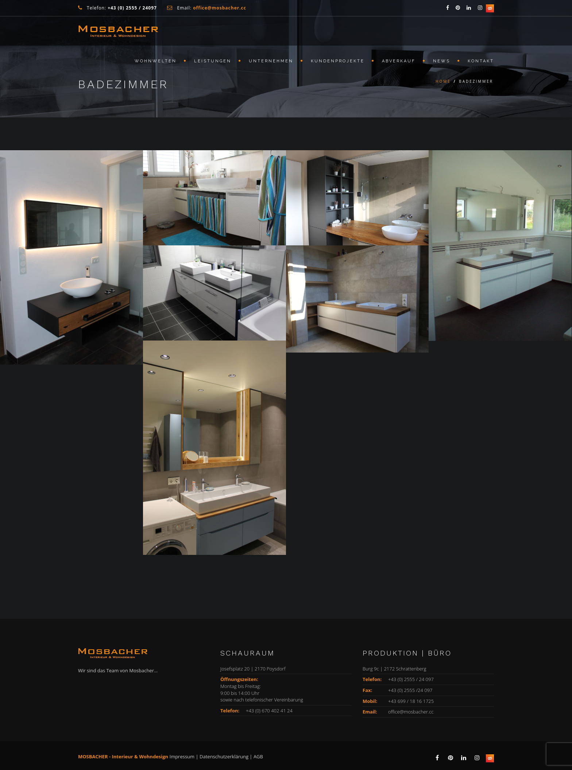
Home (443, 81)
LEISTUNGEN (212, 61)
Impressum (182, 756)
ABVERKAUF (399, 61)
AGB (258, 756)
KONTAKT (481, 61)
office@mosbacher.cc (411, 711)
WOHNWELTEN (156, 61)
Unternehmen (271, 61)
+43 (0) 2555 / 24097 (132, 8)
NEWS (441, 61)
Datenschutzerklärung (224, 756)
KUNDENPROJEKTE (337, 61)
